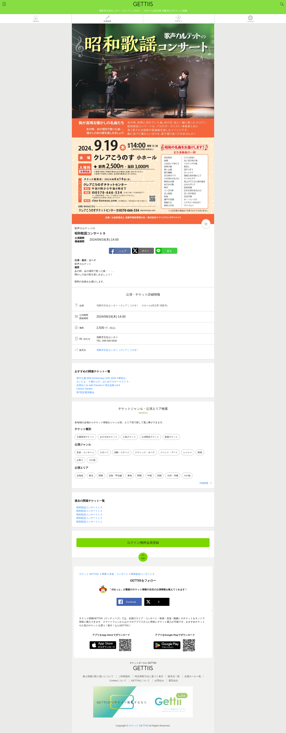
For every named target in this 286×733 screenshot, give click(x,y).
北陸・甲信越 (115, 475)
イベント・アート (169, 452)
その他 (92, 460)
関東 (101, 475)
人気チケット (129, 437)
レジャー (187, 452)
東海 (129, 475)
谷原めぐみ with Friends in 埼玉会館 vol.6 (98, 385)
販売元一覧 (174, 676)
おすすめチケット (108, 437)
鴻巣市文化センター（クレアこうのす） (117, 350)
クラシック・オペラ (145, 452)
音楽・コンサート (85, 452)
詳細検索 (204, 483)
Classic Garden (84, 388)
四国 (159, 475)
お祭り (80, 460)
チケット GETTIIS (138, 725)
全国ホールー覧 (192, 676)
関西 (139, 475)
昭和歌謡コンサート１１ (89, 521)
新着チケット (171, 437)
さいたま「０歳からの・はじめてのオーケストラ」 (103, 381)
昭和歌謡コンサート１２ (89, 518)
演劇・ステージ (121, 452)
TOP (143, 559)
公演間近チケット (150, 437)
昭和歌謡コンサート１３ (89, 514)
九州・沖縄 (172, 475)
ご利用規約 (124, 676)
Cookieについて (118, 680)
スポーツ (104, 452)
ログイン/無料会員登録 (143, 542)
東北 (91, 475)
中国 (149, 475)
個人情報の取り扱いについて (98, 676)
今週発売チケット (85, 437)
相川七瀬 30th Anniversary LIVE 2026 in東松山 (101, 378)
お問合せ (159, 680)
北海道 (80, 475)
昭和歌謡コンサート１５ (89, 507)
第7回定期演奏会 (85, 392)
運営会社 (173, 680)
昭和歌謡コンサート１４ (89, 511)
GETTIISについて (140, 680)
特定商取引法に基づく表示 (149, 676)
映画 (200, 452)
